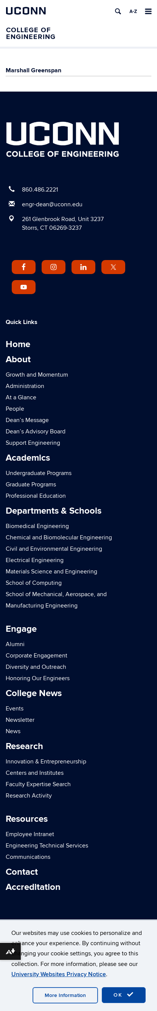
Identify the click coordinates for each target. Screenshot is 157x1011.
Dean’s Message (27, 420)
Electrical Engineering (35, 560)
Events (14, 708)
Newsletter (20, 720)
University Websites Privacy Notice (58, 974)
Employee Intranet (30, 834)
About (18, 359)
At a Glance (21, 397)
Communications (28, 857)
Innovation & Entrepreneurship (46, 761)
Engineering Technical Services (47, 845)
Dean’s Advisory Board (35, 431)
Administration (25, 386)
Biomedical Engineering (37, 526)
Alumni (15, 644)
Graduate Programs (31, 484)
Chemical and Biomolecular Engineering (59, 537)
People (15, 409)
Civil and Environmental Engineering (54, 549)
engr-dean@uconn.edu (52, 204)
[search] (118, 11)
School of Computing (34, 583)
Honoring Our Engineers (38, 678)
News (13, 731)
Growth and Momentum (37, 375)
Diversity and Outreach (36, 667)
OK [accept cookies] (123, 994)
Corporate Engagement (36, 655)
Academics (28, 457)
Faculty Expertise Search (38, 784)
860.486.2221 (40, 189)
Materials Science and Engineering (51, 571)
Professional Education (36, 496)
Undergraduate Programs (39, 473)
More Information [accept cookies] (65, 995)
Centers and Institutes (35, 773)
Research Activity (29, 795)
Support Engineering (33, 443)
